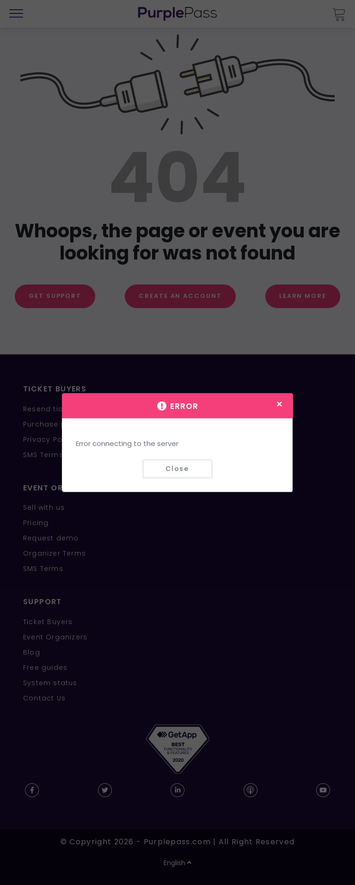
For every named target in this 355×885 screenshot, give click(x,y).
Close (177, 468)
